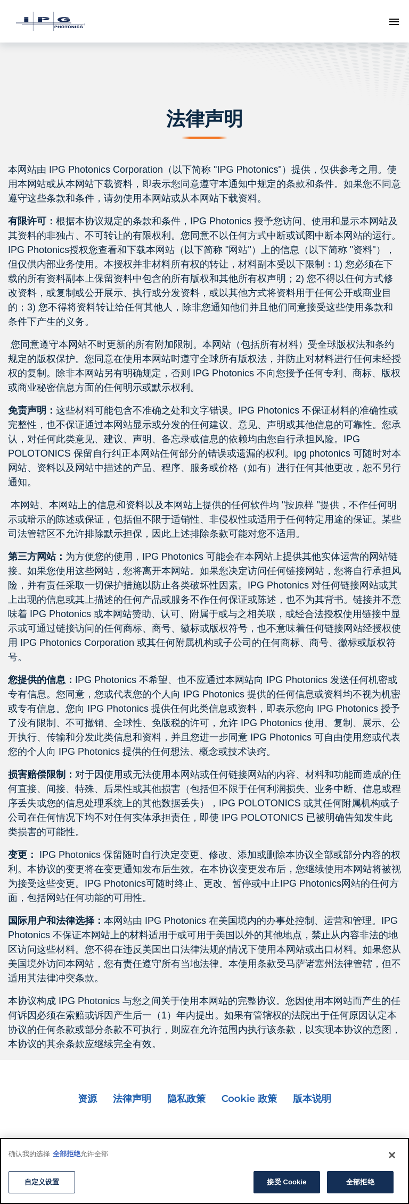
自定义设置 (42, 1182)
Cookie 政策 (249, 1099)
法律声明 (132, 1099)
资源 (87, 1099)
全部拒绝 (66, 1154)
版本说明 (312, 1099)
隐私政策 (186, 1099)
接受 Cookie (286, 1182)
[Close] (392, 1155)
